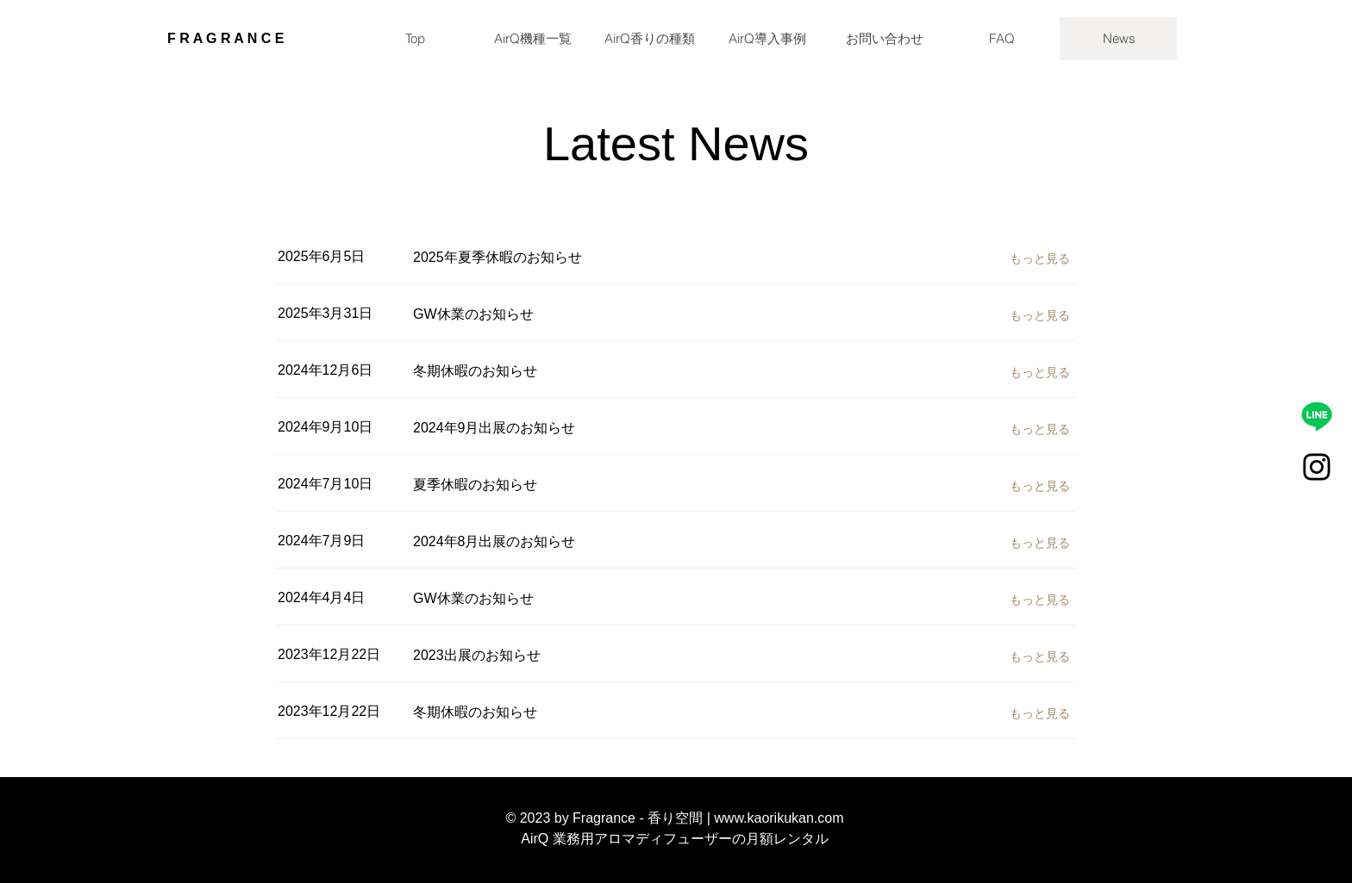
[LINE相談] (1317, 416)
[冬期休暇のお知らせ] (629, 371)
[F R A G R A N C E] (259, 39)
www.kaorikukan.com (778, 818)
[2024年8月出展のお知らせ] (629, 542)
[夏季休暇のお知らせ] (629, 485)
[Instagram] (1317, 467)
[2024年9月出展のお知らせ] (629, 428)
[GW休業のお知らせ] (629, 314)
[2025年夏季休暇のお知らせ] (629, 257)
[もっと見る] (1043, 258)
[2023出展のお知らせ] (629, 655)
